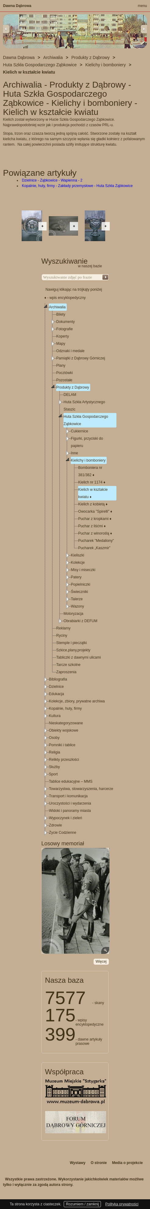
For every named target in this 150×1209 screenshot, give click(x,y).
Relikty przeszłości (64, 759)
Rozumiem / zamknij (82, 1204)
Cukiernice (79, 431)
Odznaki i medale (70, 351)
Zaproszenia (66, 672)
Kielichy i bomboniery (88, 460)
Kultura (55, 716)
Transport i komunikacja (68, 796)
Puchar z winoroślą (95, 533)
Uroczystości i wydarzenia (70, 803)
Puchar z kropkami (95, 519)
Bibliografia (58, 679)
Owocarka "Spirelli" (95, 511)
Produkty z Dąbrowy (72, 387)
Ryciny (61, 635)
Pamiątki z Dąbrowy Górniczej (80, 358)
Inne (74, 453)
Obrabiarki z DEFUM (81, 621)
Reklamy (63, 628)
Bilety (60, 314)
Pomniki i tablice (62, 745)
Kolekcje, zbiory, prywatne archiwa (77, 701)
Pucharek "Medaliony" (96, 541)
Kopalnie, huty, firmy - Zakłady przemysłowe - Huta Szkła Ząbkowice (77, 186)
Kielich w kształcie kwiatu (93, 493)
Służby (54, 767)
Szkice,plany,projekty (73, 650)
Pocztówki (64, 373)
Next (143, 28)
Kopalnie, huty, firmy (65, 708)
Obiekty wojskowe (63, 730)
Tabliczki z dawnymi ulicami (78, 657)
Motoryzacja (74, 613)
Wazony (77, 606)
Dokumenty (65, 322)
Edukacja (56, 694)
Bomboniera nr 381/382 (90, 471)
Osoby (54, 738)
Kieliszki (77, 555)
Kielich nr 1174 (91, 482)
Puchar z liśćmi (92, 526)
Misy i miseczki (83, 570)
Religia (54, 752)
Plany (61, 365)
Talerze (77, 599)
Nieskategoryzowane (66, 723)
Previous (6, 28)
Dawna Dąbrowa (17, 6)
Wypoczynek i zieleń (65, 818)
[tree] (75, 569)
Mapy (60, 343)
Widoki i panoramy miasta (70, 811)
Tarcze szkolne (68, 665)
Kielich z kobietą (93, 504)
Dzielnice (56, 686)
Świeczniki (79, 592)
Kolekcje (78, 562)
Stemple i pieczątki (71, 643)
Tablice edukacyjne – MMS (71, 781)
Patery (76, 577)
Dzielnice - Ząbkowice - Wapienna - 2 (52, 180)
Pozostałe (64, 380)
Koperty (62, 336)
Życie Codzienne (62, 832)
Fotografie (64, 329)
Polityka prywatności (121, 1204)
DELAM (70, 395)
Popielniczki (80, 584)
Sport (53, 774)
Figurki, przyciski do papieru (87, 442)
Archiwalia (57, 307)
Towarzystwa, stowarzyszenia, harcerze (81, 789)
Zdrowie (55, 825)
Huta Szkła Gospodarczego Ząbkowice (86, 420)
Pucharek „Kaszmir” (94, 548)
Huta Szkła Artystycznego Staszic (84, 405)
